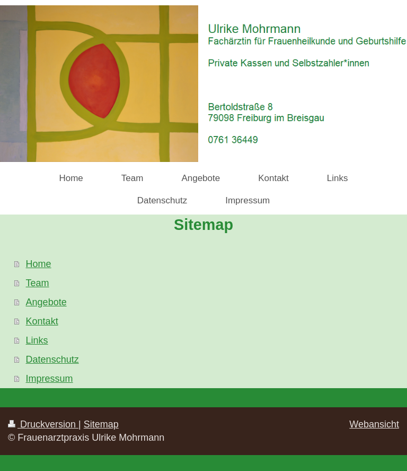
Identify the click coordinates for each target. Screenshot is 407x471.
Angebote (46, 302)
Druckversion (43, 424)
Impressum (49, 378)
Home (38, 264)
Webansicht (374, 424)
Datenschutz (52, 359)
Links (37, 340)
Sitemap (101, 424)
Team (37, 283)
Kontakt (42, 321)
